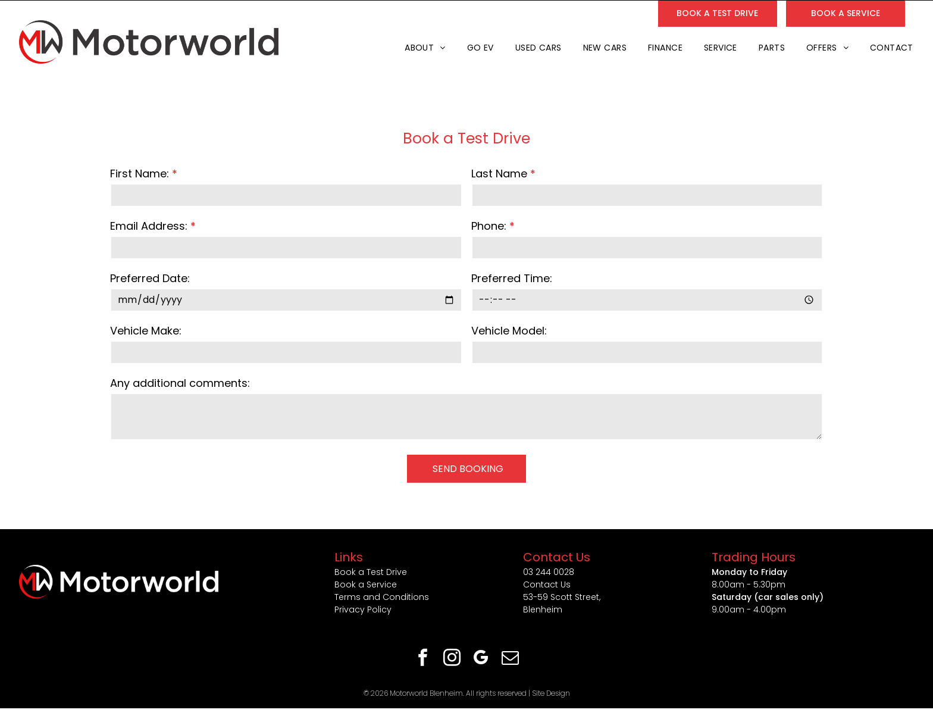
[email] (510, 659)
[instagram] (452, 659)
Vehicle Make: (145, 330)
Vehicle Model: (509, 330)
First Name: (139, 173)
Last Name (499, 173)
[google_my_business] (481, 659)
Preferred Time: (511, 278)
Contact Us (547, 584)
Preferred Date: (150, 278)
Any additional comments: (180, 383)
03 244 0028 (548, 572)
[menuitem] (424, 48)
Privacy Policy (363, 609)
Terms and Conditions (381, 597)
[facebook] (423, 659)
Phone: (488, 225)
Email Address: (148, 225)
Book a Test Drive (370, 572)
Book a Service (365, 584)
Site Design (551, 693)
